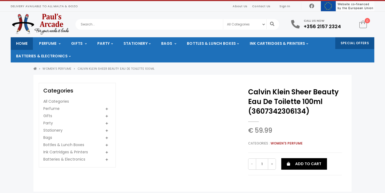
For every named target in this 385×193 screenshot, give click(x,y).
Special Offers (355, 43)
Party (103, 43)
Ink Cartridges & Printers (277, 43)
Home (22, 43)
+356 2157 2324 (322, 26)
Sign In (284, 6)
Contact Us (261, 6)
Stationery (136, 43)
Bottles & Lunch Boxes (211, 43)
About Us (240, 6)
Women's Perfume (57, 68)
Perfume (48, 43)
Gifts (77, 43)
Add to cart (304, 163)
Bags (167, 43)
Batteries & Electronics (42, 56)
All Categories (56, 101)
